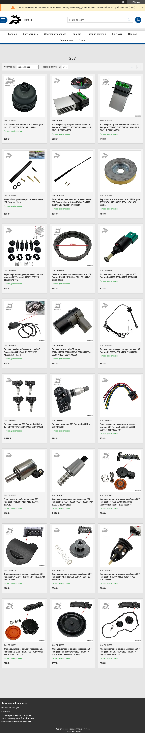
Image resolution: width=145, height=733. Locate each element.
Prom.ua (86, 729)
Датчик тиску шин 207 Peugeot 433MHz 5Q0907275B (71, 425)
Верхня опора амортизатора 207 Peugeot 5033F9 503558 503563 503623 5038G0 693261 (120, 202)
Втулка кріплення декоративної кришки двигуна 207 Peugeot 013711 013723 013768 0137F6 (23, 277)
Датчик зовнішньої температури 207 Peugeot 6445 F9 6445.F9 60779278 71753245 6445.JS (22, 352)
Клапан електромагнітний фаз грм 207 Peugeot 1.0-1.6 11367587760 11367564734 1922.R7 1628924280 (72, 502)
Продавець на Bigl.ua (72, 732)
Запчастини (29, 34)
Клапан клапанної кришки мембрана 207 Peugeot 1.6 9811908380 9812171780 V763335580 (120, 577)
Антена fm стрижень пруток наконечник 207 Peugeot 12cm (23, 200)
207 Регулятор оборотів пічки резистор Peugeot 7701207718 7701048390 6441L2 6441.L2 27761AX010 (71, 127)
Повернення (66, 40)
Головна (12, 34)
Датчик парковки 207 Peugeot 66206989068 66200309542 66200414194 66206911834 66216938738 (71, 352)
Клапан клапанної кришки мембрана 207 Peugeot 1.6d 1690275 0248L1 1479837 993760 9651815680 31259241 (71, 652)
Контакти (117, 34)
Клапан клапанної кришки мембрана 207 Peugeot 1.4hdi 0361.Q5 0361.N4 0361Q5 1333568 (71, 577)
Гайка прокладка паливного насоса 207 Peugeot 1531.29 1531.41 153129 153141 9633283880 (71, 277)
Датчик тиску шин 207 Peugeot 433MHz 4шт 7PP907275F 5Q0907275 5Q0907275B (24, 425)
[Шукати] (129, 20)
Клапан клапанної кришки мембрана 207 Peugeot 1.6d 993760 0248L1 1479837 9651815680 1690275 (120, 652)
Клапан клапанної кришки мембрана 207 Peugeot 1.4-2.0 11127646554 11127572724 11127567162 (24, 577)
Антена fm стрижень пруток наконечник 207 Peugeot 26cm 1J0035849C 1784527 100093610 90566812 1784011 (71, 202)
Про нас (132, 34)
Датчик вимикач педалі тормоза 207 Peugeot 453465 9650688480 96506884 (118, 275)
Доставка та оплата (55, 34)
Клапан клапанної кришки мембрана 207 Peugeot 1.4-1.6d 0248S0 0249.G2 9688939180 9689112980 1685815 (120, 502)
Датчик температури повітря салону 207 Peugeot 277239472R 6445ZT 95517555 (120, 350)
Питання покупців (96, 34)
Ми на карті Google (10, 707)
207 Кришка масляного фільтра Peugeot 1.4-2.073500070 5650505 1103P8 (24, 126)
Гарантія (76, 34)
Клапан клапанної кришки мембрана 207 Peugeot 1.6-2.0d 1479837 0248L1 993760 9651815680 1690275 (23, 652)
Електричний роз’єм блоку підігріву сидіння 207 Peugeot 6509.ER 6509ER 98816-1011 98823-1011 (118, 427)
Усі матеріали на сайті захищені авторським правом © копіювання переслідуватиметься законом (17, 718)
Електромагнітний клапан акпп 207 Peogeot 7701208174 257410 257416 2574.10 (21, 502)
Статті (82, 40)
